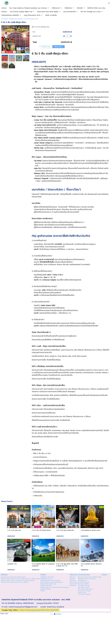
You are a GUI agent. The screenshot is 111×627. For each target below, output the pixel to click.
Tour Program (4, 19)
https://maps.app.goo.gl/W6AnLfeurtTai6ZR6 (39, 610)
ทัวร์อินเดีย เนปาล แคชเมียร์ (15, 19)
